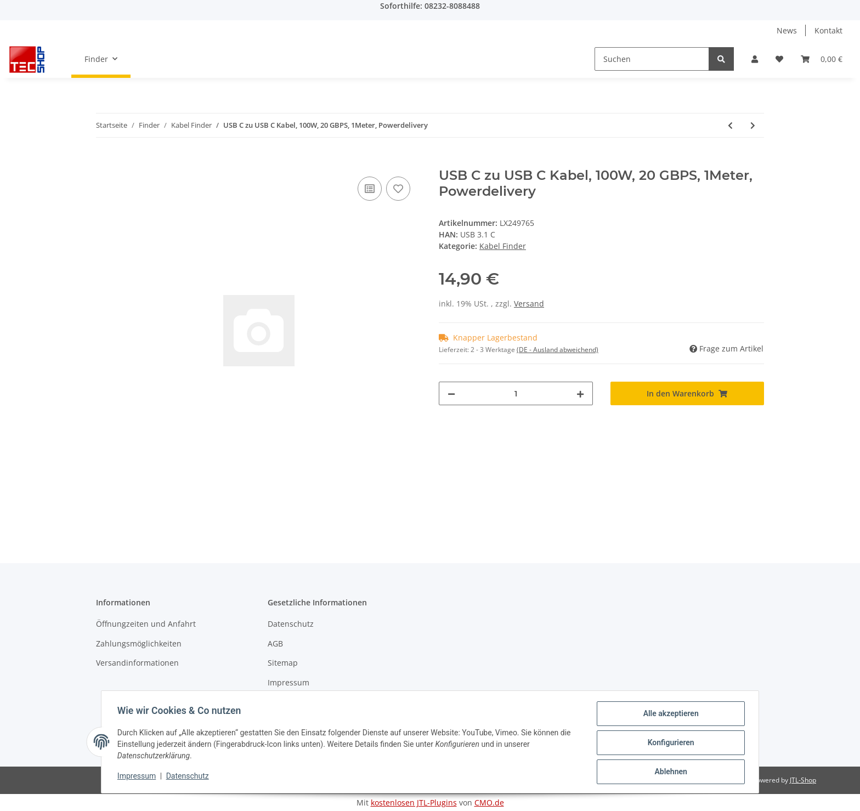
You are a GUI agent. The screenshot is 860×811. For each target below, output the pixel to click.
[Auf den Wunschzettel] (398, 189)
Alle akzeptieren (669, 715)
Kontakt (828, 30)
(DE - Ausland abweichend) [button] (557, 349)
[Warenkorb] (821, 59)
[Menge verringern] (451, 393)
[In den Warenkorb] (105, 162)
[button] (755, 59)
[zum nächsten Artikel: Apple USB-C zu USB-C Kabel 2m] (753, 125)
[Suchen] (652, 59)
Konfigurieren (669, 743)
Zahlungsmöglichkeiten (139, 643)
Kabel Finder (502, 246)
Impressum (288, 682)
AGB (275, 643)
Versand (529, 303)
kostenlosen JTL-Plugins (414, 802)
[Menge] (516, 393)
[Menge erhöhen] (580, 393)
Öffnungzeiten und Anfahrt (146, 624)
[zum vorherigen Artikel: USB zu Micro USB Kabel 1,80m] (730, 125)
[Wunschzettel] (779, 59)
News (787, 30)
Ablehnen (669, 772)
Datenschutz (291, 624)
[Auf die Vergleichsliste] (370, 189)
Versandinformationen (137, 662)
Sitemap (283, 662)
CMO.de (489, 802)
